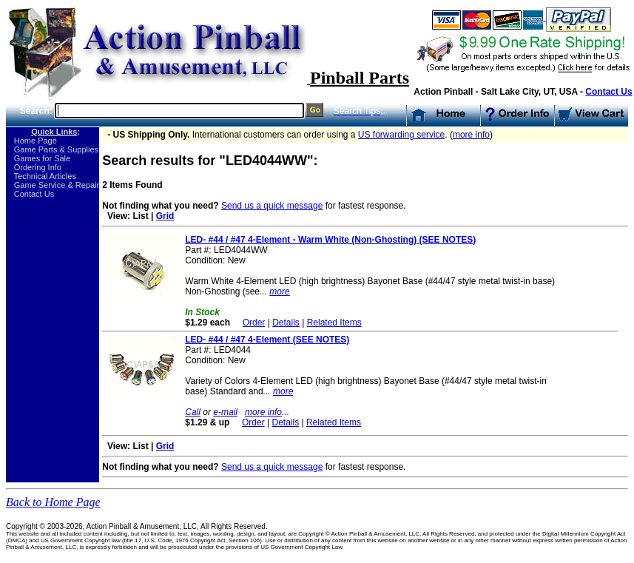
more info (471, 134)
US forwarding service (401, 134)
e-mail (225, 412)
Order (254, 322)
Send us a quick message (272, 205)
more (279, 291)
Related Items (334, 322)
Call (192, 412)
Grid (165, 216)
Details (286, 322)
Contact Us (608, 92)
